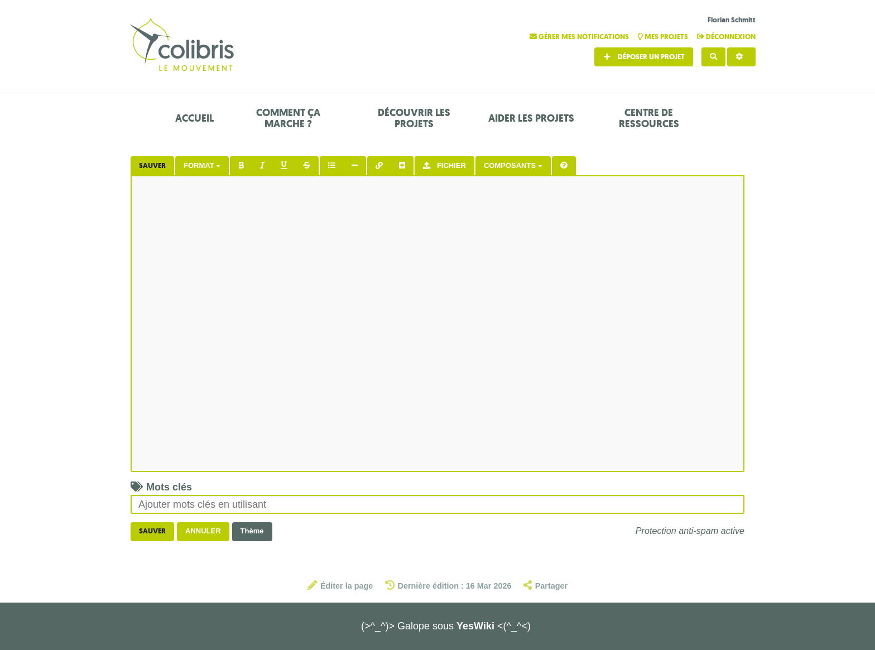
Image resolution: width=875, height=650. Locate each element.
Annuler (203, 531)
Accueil (194, 118)
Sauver (152, 165)
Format (202, 165)
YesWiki (475, 626)
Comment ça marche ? (288, 118)
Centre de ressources (649, 118)
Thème (252, 531)
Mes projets (664, 36)
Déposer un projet (644, 56)
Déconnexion (726, 36)
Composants (513, 165)
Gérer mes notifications (580, 36)
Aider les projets (531, 118)
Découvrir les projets (414, 118)
